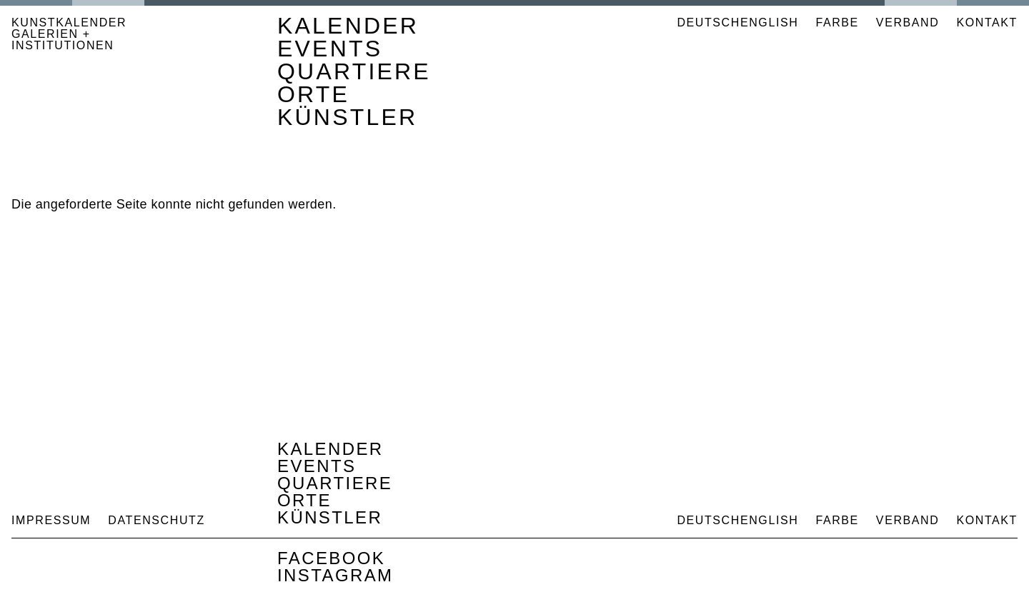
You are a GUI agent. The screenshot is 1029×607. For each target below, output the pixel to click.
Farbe (836, 23)
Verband (908, 22)
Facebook (331, 558)
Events (329, 48)
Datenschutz (156, 520)
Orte (313, 94)
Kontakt (987, 22)
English (769, 22)
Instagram (335, 575)
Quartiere (354, 71)
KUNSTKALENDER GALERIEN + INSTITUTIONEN (68, 34)
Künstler (347, 117)
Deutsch (708, 22)
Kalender (348, 26)
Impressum (51, 520)
